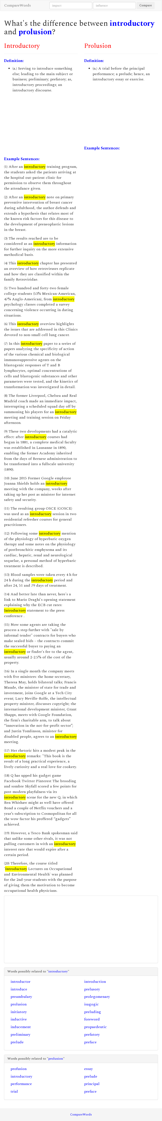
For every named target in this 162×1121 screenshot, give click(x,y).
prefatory (92, 1034)
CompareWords (17, 5)
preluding (92, 1012)
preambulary (21, 997)
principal (92, 1084)
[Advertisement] (41, 124)
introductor (20, 981)
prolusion (35, 32)
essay (88, 1069)
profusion (19, 1069)
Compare (145, 5)
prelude (17, 1042)
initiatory (19, 1012)
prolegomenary (97, 997)
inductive (19, 1019)
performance (21, 1084)
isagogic (91, 1004)
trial (14, 1091)
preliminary (20, 1034)
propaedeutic (95, 1027)
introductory (132, 23)
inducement (21, 1027)
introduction (95, 981)
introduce (19, 989)
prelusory (92, 989)
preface (90, 1042)
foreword (92, 1019)
